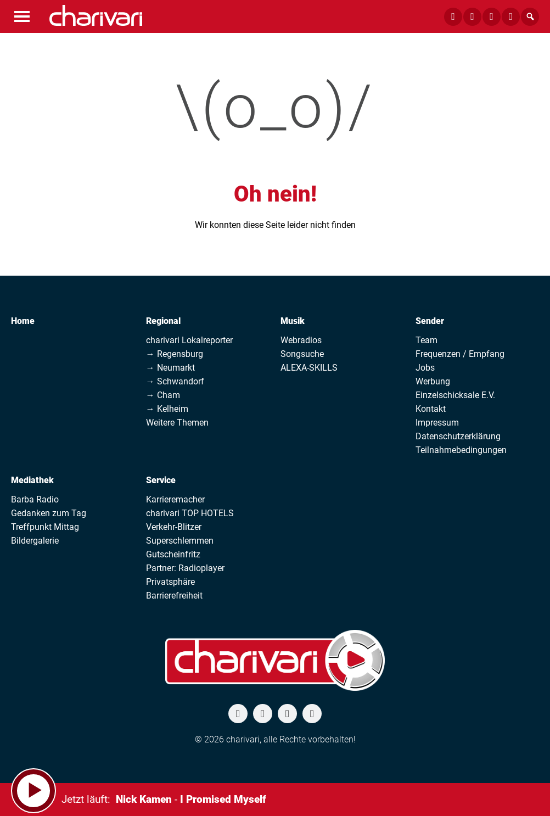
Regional (163, 321)
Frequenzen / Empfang (460, 354)
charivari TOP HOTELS (190, 513)
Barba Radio (35, 499)
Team (426, 340)
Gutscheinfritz (173, 554)
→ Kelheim (167, 409)
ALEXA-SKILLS (309, 367)
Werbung (433, 381)
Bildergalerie (35, 540)
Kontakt (431, 409)
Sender (430, 321)
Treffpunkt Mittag (45, 527)
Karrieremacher (175, 499)
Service (161, 480)
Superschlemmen (180, 540)
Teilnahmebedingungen (461, 450)
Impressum (437, 422)
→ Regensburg (174, 354)
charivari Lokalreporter (189, 340)
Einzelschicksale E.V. (455, 395)
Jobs (425, 367)
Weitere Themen (177, 422)
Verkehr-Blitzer (173, 527)
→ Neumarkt (170, 367)
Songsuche (302, 354)
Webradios (301, 340)
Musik (292, 321)
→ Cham (163, 395)
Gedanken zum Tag (48, 513)
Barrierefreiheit (174, 595)
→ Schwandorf (175, 381)
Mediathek (32, 480)
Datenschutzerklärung (458, 436)
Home (23, 321)
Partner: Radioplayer (185, 568)
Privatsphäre (170, 582)
